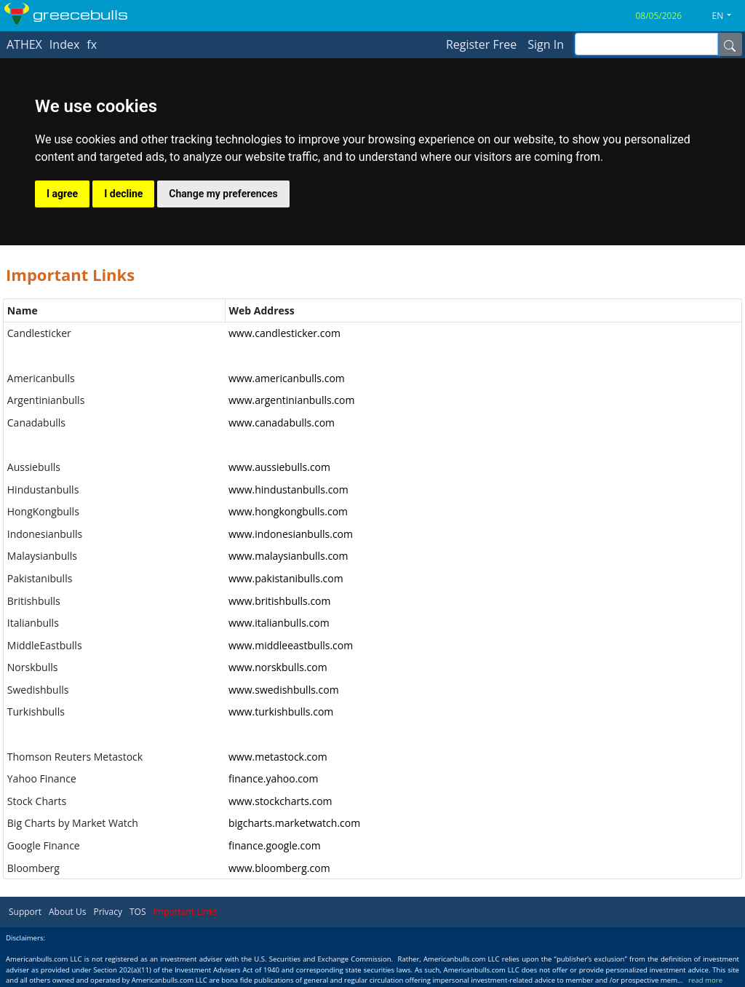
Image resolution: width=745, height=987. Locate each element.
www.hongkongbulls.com (288, 511)
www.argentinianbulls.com (291, 400)
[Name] (729, 44)
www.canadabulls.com (281, 422)
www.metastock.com (277, 757)
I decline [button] (123, 193)
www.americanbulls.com (286, 378)
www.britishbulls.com (279, 601)
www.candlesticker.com (284, 333)
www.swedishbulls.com (283, 690)
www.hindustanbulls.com (288, 489)
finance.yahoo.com (273, 778)
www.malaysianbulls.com (288, 556)
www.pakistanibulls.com (285, 578)
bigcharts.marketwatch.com (294, 823)
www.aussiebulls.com (279, 467)
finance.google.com (274, 845)
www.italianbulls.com (279, 623)
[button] (727, 16)
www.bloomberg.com (279, 868)
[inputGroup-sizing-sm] (646, 44)
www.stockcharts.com (280, 801)
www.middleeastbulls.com (290, 645)
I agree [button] (62, 193)
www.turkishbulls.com (280, 711)
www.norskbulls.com (277, 667)
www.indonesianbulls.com (290, 534)
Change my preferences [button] (223, 193)
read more (705, 980)
